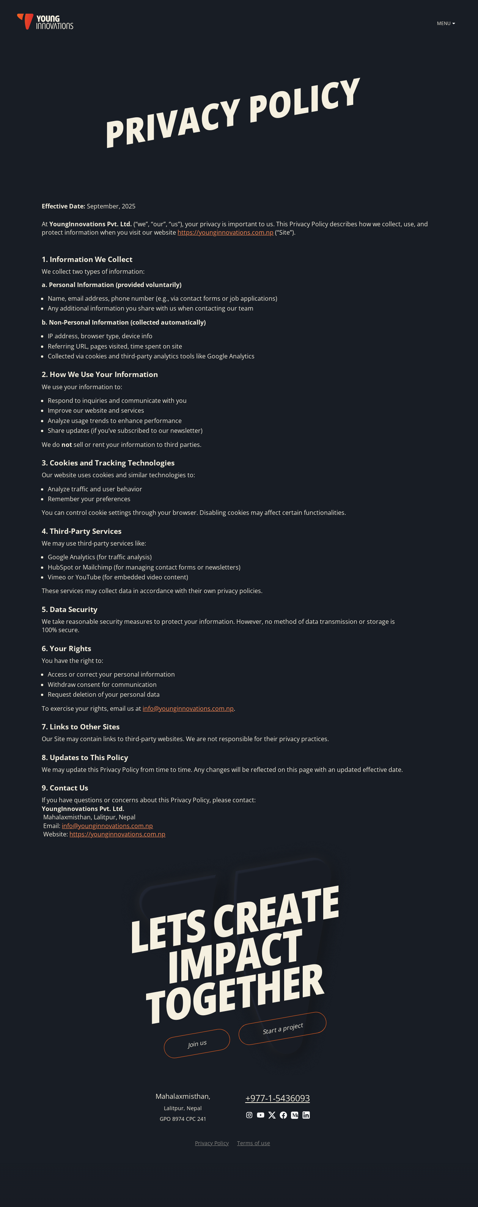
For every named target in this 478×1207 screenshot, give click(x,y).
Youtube (260, 1115)
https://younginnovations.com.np (226, 232)
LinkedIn (306, 1115)
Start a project (282, 1028)
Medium (295, 1115)
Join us (197, 1043)
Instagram (249, 1115)
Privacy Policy (212, 1143)
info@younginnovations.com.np (188, 708)
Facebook (283, 1115)
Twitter (272, 1115)
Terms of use (253, 1143)
